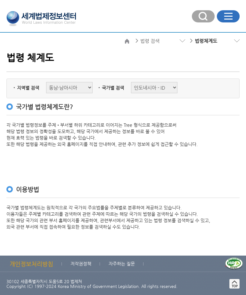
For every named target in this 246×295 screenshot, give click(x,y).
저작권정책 (80, 263)
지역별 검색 (28, 87)
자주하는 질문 (122, 263)
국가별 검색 (113, 87)
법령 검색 (150, 41)
